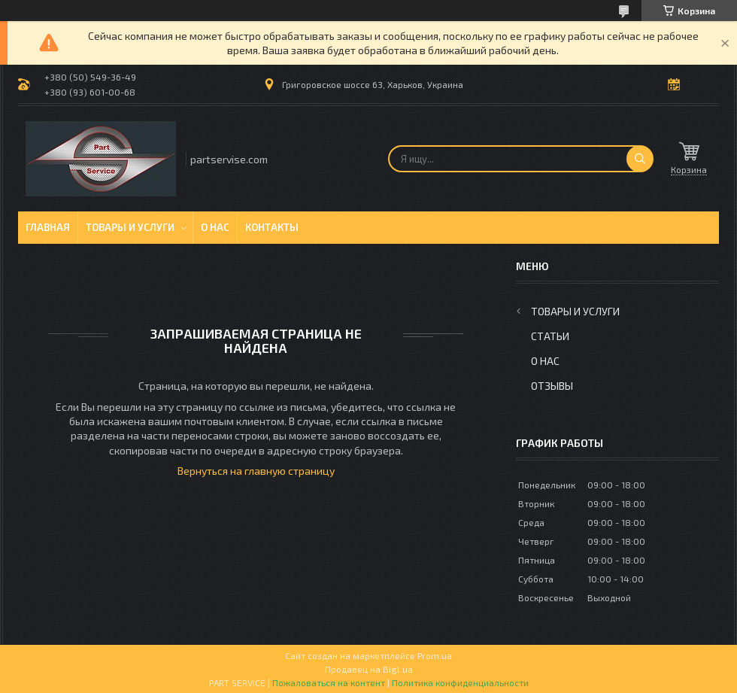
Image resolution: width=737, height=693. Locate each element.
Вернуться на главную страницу (256, 470)
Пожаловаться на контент (328, 682)
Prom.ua (434, 655)
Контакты (272, 227)
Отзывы (552, 385)
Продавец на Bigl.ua (369, 669)
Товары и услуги (130, 227)
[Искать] (640, 158)
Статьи (550, 336)
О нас (215, 227)
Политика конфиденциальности (460, 682)
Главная (48, 227)
